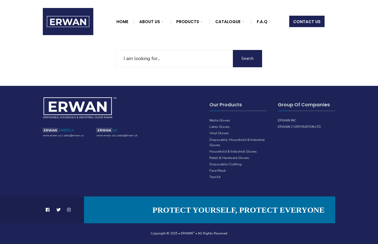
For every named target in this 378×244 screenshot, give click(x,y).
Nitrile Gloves (219, 120)
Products (187, 21)
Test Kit (215, 177)
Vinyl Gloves (219, 133)
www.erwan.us (52, 135)
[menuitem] (151, 21)
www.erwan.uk (105, 135)
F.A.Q (262, 21)
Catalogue (228, 21)
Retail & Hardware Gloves (229, 157)
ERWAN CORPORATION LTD (299, 126)
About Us (149, 21)
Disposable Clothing (225, 164)
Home (122, 21)
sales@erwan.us (74, 135)
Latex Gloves (219, 126)
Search (247, 58)
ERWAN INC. (287, 120)
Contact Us (307, 21)
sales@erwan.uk (127, 135)
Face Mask (217, 170)
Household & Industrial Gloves (233, 151)
